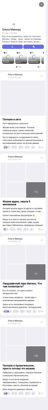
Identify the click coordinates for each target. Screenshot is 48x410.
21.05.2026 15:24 (14, 323)
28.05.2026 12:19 (14, 159)
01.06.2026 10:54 (14, 77)
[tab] (18, 67)
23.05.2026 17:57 (14, 241)
